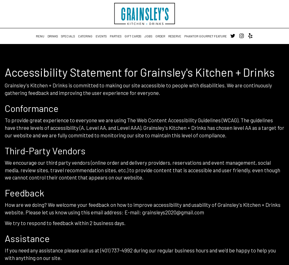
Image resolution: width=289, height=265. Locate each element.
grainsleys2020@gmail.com (173, 212)
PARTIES (115, 36)
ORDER (160, 36)
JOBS (148, 36)
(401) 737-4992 (116, 250)
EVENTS (101, 36)
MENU (40, 36)
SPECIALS (68, 36)
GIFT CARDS (133, 36)
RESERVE (174, 36)
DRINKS (52, 36)
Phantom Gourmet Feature (205, 36)
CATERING (85, 36)
